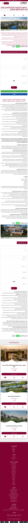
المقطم (13, 484)
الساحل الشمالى (13, 469)
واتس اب (17, 46)
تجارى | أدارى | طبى (13, 457)
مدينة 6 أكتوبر (14, 471)
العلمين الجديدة (13, 465)
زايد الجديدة (13, 474)
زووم (14, 94)
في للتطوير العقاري (14, 500)
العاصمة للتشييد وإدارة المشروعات (13, 494)
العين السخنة (14, 466)
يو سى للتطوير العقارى (13, 489)
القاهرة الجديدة (13, 467)
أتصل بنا (13, 46)
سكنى (14, 456)
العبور (14, 482)
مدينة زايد (13, 470)
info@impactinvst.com (17, 0)
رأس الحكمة (13, 477)
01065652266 (10, 0)
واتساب (14, 91)
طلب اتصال (6, 3)
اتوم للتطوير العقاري (14, 493)
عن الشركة (13, 449)
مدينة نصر (13, 478)
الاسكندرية (13, 483)
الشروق (13, 475)
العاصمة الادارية (13, 463)
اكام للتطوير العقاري (14, 490)
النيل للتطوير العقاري (14, 501)
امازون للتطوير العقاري (13, 497)
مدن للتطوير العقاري (14, 498)
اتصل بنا (13, 450)
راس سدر (13, 480)
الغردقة (13, 479)
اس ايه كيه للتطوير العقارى (14, 496)
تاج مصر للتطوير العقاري (13, 492)
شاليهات (13, 459)
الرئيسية (13, 447)
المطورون (13, 451)
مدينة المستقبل (13, 473)
